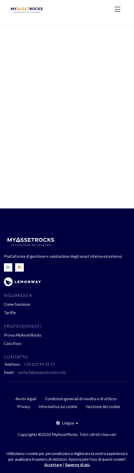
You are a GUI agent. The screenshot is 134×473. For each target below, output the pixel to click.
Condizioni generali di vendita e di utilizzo (81, 398)
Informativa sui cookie (58, 406)
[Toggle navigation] (117, 9)
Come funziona (17, 304)
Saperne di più (77, 465)
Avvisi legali (25, 398)
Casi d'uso (12, 343)
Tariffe (10, 312)
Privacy (23, 406)
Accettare (53, 465)
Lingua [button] (65, 423)
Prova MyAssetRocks (22, 335)
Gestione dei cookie (103, 406)
